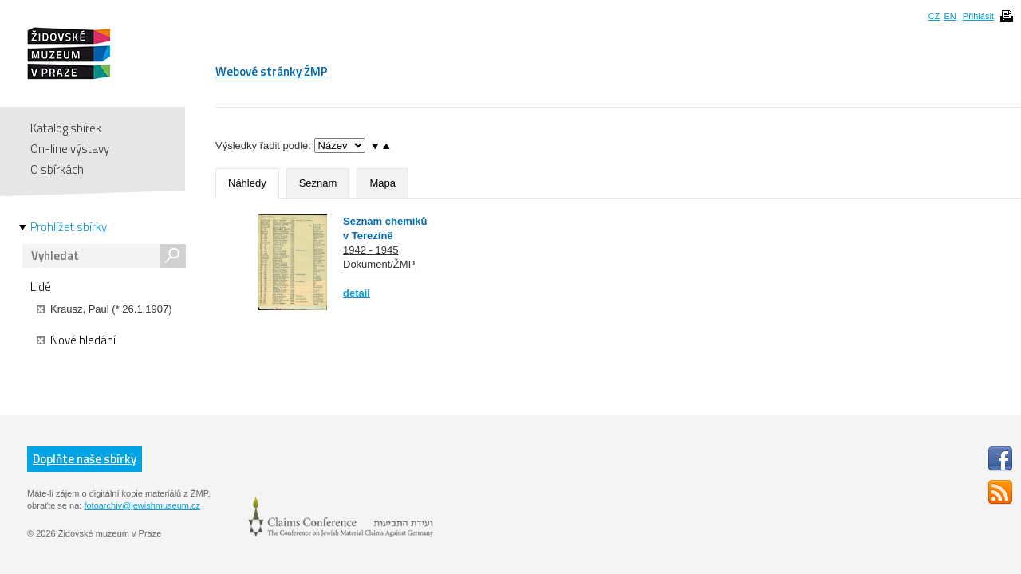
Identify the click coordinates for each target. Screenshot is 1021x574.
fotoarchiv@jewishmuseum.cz (142, 505)
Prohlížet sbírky (68, 227)
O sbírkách (57, 169)
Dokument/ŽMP (379, 264)
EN (950, 16)
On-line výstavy (69, 149)
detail (356, 293)
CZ (934, 16)
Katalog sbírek (65, 128)
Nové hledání (76, 340)
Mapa (382, 183)
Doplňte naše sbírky (84, 459)
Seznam (318, 183)
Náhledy (247, 183)
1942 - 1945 (370, 250)
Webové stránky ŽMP (271, 71)
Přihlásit (978, 16)
